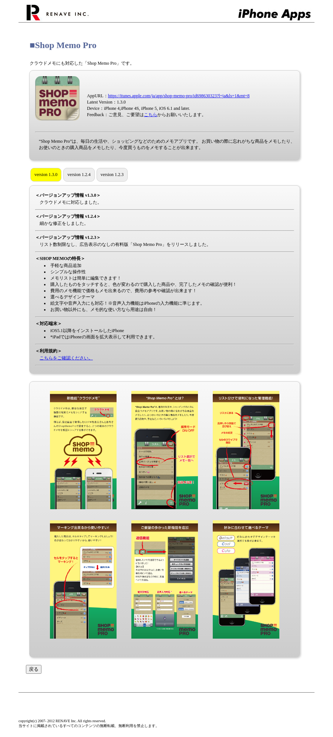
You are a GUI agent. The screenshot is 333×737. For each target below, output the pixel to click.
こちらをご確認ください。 (66, 358)
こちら (150, 114)
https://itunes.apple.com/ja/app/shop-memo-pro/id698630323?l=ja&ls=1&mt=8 (179, 95)
